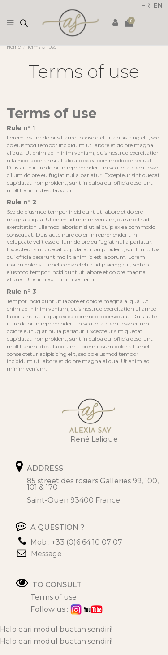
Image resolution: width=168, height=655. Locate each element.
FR (145, 5)
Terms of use (53, 597)
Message (46, 553)
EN (158, 5)
